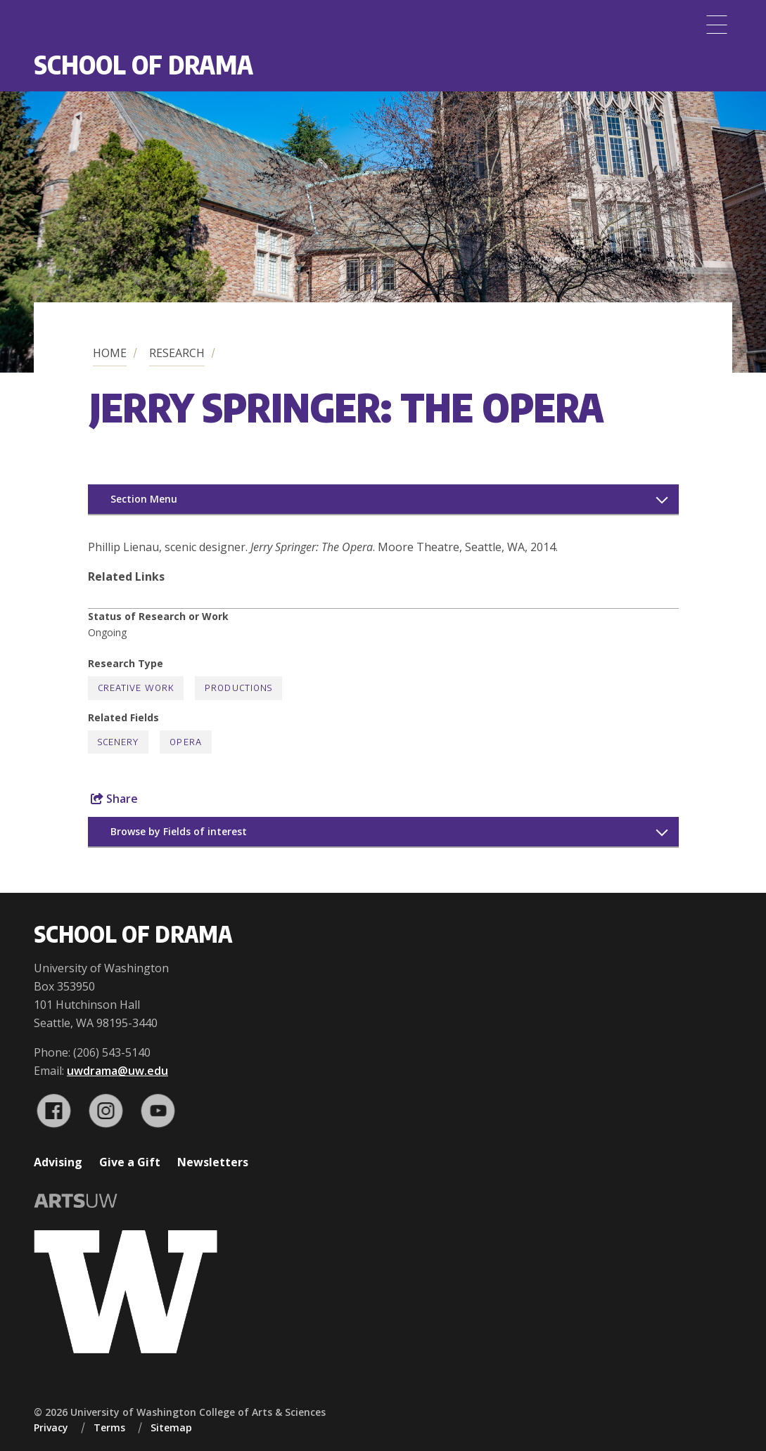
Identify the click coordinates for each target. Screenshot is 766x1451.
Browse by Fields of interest (178, 831)
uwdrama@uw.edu (117, 1070)
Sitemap (171, 1427)
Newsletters (212, 1162)
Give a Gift (129, 1162)
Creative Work (136, 688)
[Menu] (716, 24)
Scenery (118, 742)
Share (114, 798)
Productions (238, 688)
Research (177, 353)
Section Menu (143, 498)
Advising (58, 1162)
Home (110, 353)
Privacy (51, 1427)
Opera (186, 742)
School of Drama (143, 64)
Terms (109, 1427)
